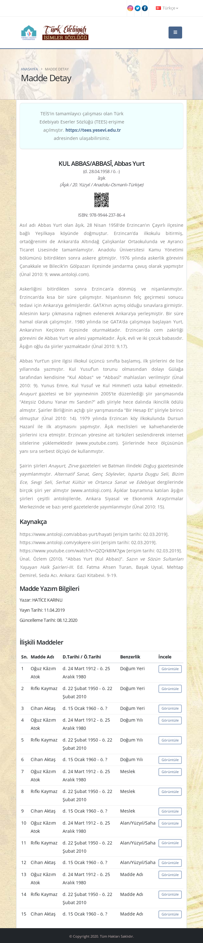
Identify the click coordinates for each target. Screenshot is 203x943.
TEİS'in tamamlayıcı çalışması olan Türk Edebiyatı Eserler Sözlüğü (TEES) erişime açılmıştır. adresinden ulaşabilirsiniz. (82, 126)
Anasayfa (29, 69)
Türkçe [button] (167, 8)
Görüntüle (170, 668)
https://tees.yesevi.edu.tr (93, 130)
